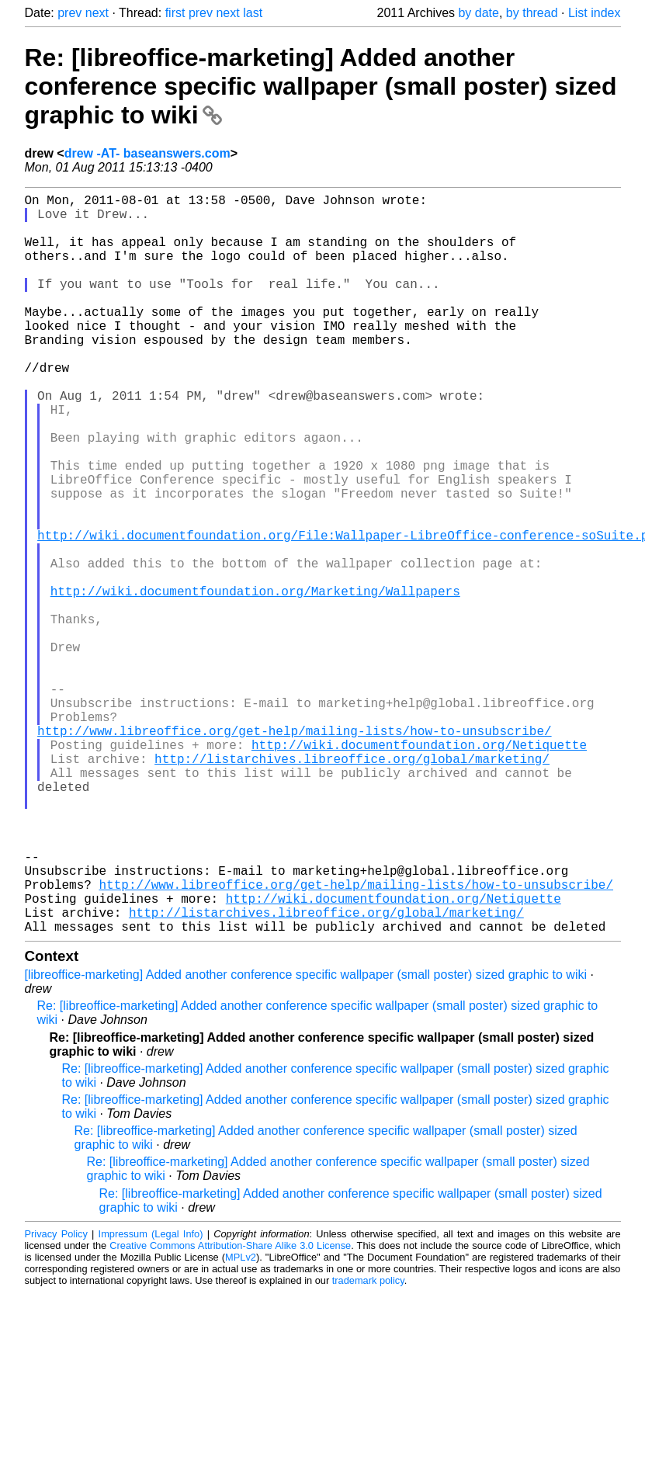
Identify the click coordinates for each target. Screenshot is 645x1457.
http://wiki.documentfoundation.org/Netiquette (419, 868)
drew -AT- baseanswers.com (147, 153)
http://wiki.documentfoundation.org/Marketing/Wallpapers (255, 680)
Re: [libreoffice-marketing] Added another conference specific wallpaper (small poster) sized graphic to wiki (321, 86)
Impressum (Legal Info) (151, 1398)
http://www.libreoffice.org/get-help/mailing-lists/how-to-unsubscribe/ (294, 851)
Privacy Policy (56, 1398)
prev (69, 12)
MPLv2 (240, 1422)
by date (478, 12)
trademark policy (368, 1445)
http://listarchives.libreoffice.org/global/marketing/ (352, 885)
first (175, 12)
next (97, 12)
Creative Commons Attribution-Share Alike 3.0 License (230, 1410)
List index (594, 12)
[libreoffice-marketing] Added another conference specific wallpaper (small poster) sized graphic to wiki (306, 1139)
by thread (532, 12)
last (252, 12)
